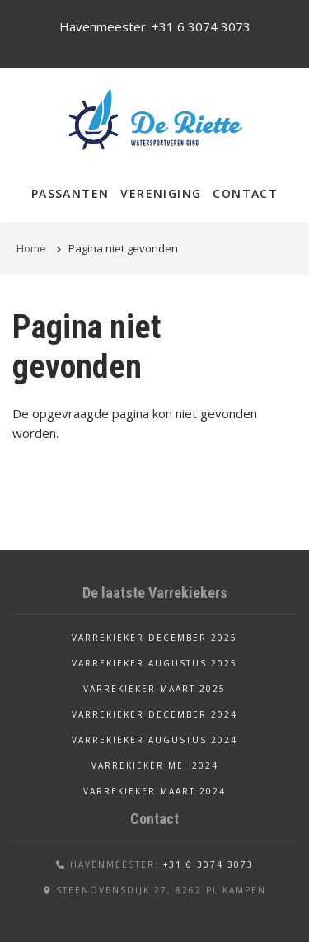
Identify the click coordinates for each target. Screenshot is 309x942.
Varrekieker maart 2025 (154, 689)
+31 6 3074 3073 (201, 26)
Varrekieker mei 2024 (154, 765)
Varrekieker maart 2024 (154, 791)
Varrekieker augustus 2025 (154, 663)
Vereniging (160, 193)
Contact (245, 193)
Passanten (70, 193)
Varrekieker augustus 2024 (154, 740)
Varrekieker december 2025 (154, 637)
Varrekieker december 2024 (154, 714)
